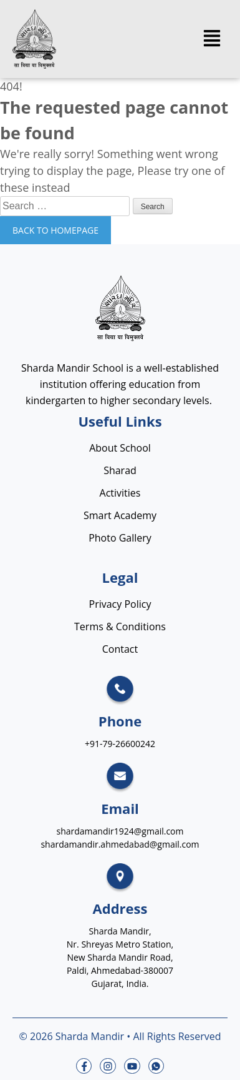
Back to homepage (55, 230)
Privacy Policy (120, 604)
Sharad (120, 470)
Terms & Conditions (120, 626)
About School (120, 448)
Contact (120, 649)
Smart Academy (120, 515)
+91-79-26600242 (120, 744)
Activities (120, 493)
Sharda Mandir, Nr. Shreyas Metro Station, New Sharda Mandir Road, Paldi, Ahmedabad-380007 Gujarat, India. (120, 957)
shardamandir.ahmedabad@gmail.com (120, 844)
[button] (212, 39)
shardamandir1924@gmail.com (120, 831)
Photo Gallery (120, 538)
